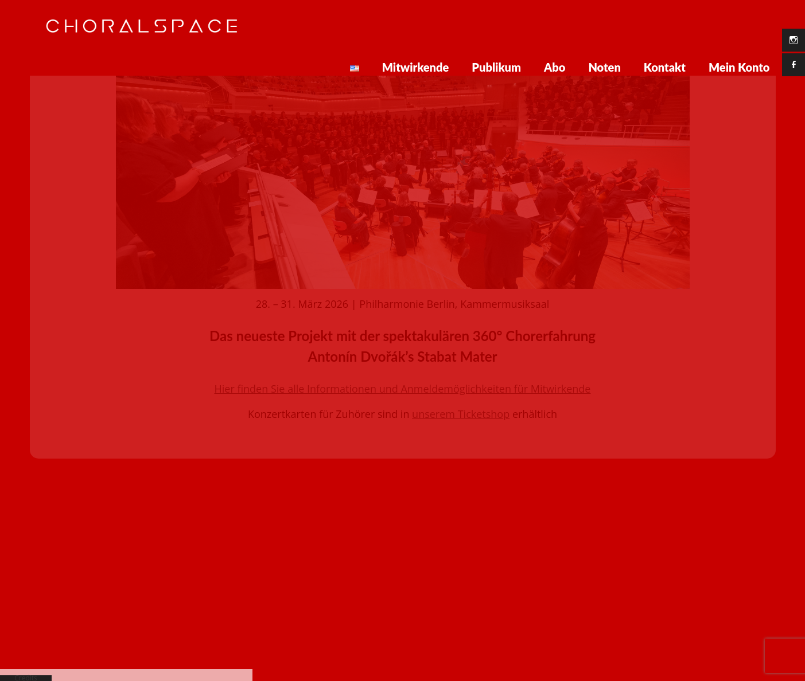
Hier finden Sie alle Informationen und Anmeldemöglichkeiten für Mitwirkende (403, 334)
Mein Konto (739, 67)
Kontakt (665, 67)
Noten (604, 67)
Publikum (496, 67)
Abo (554, 67)
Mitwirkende (415, 67)
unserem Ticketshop (461, 359)
